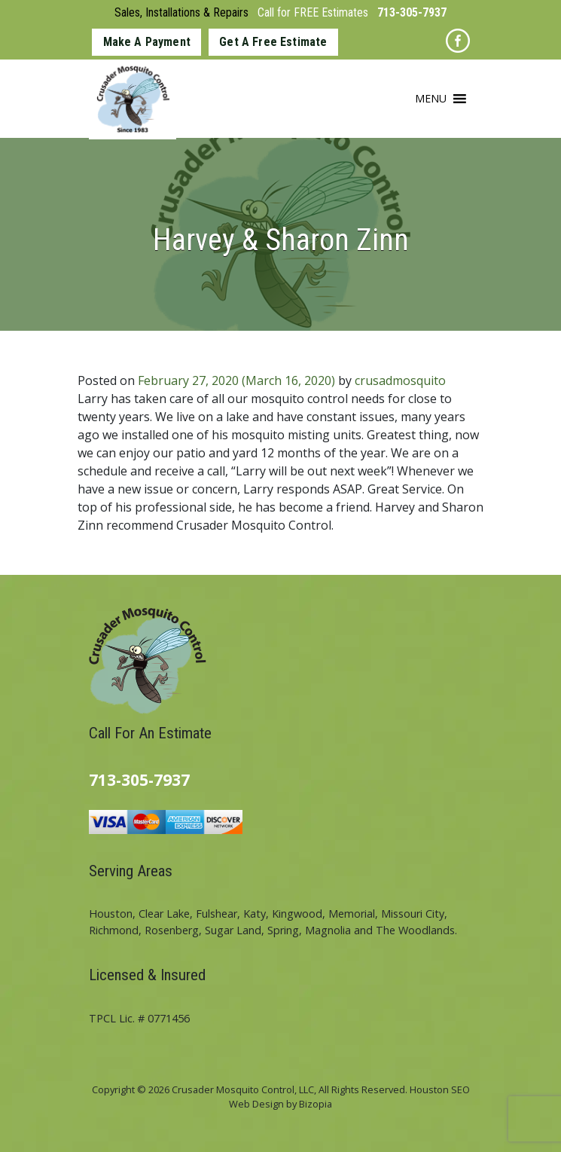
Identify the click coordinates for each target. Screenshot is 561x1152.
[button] (431, 99)
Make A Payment (147, 42)
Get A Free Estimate (273, 42)
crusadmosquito (400, 380)
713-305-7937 (412, 12)
